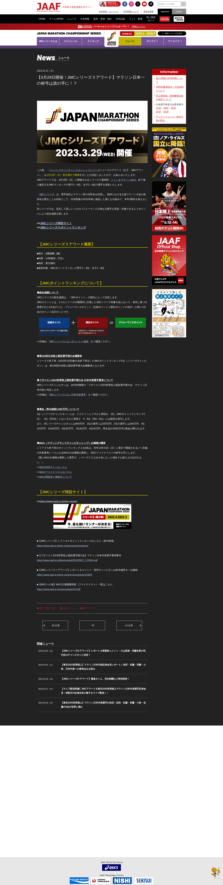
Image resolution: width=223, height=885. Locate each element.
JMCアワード (89, 608)
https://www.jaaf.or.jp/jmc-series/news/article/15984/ (64, 574)
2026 (173, 108)
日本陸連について (131, 11)
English (179, 11)
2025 (166, 108)
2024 (158, 108)
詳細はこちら (138, 26)
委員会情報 (148, 11)
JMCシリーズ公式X (173, 33)
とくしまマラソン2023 (123, 180)
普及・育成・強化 (47, 608)
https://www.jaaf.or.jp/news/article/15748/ (58, 589)
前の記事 (56, 625)
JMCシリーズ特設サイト (56, 223)
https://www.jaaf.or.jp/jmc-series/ (58, 501)
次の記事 (129, 625)
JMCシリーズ (46, 194)
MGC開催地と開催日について (56, 477)
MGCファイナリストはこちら (56, 472)
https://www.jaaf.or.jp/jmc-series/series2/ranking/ (62, 545)
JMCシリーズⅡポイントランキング (63, 227)
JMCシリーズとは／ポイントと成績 (68, 341)
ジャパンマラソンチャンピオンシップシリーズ (74, 170)
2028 (166, 112)
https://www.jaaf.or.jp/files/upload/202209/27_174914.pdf (67, 560)
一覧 (92, 625)
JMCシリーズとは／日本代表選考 (67, 394)
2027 (158, 112)
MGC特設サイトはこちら (53, 467)
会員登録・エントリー (109, 11)
